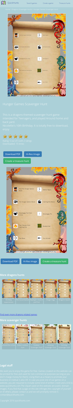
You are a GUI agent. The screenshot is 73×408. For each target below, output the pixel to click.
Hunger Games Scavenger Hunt (46, 9)
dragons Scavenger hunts (22, 9)
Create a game (48, 3)
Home (7, 9)
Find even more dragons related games (18, 314)
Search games (32, 3)
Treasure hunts (64, 3)
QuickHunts (13, 2)
